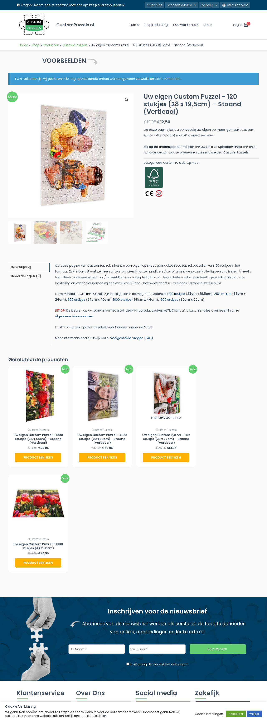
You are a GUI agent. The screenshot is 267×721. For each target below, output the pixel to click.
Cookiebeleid (28, 627)
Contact (25, 663)
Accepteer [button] (236, 714)
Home (134, 24)
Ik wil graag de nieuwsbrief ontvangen (157, 559)
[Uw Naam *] (96, 544)
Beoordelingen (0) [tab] (26, 276)
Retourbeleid (28, 654)
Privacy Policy (28, 645)
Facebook (150, 612)
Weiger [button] (254, 714)
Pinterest (149, 635)
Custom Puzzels (174, 163)
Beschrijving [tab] (21, 267)
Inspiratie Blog (156, 24)
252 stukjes (222, 293)
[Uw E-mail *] (157, 544)
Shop (207, 24)
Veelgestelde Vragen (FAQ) (131, 337)
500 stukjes (76, 299)
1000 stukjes (122, 299)
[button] (181, 5)
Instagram (151, 601)
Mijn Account (235, 4)
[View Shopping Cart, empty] (240, 24)
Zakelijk (209, 4)
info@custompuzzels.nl (107, 5)
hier (103, 716)
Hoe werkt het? (185, 24)
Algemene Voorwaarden (74, 316)
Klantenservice (182, 4)
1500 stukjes (169, 299)
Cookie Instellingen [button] (209, 714)
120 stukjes (177, 293)
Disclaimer (26, 636)
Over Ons (154, 4)
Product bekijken (38, 457)
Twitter (147, 624)
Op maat (193, 163)
